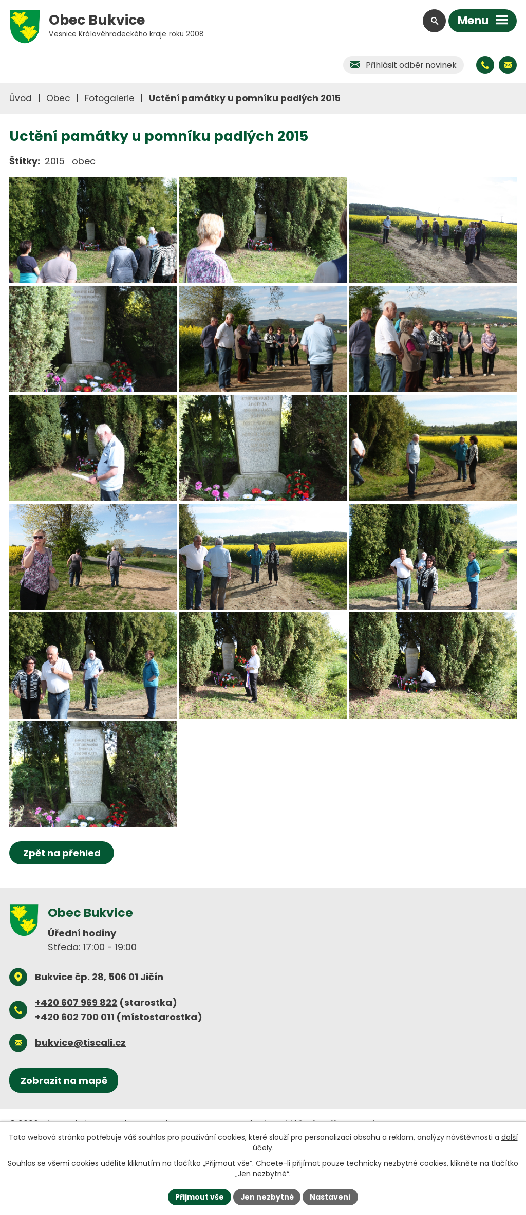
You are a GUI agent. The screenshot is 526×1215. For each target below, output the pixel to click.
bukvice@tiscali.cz (80, 1083)
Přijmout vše (199, 1196)
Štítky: (24, 161)
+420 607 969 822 (76, 1043)
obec (84, 161)
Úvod (20, 98)
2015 (55, 161)
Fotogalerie (110, 98)
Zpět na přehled (62, 894)
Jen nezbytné (267, 1196)
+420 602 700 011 (74, 1058)
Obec (58, 98)
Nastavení (330, 1196)
